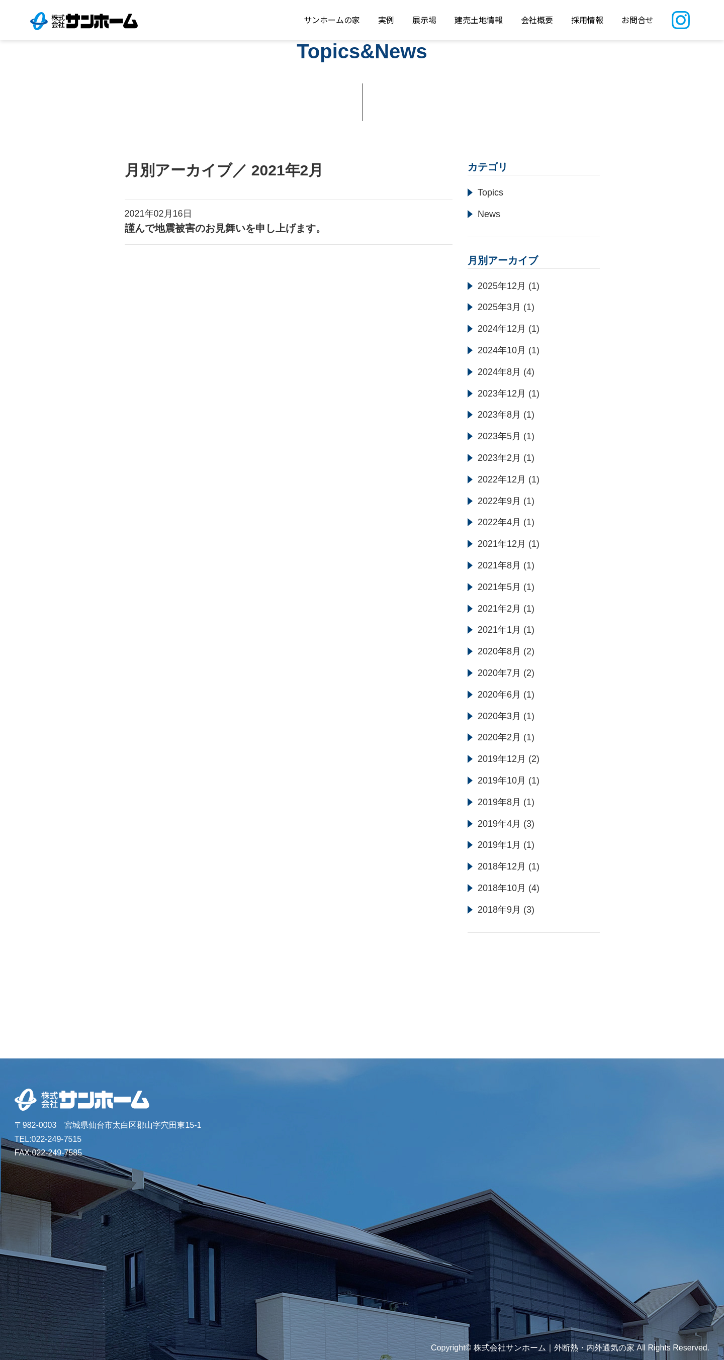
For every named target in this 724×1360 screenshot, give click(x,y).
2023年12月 (502, 393)
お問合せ (637, 20)
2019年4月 (499, 824)
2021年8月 (499, 565)
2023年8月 (499, 415)
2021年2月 (499, 609)
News (489, 214)
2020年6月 (499, 695)
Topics (490, 192)
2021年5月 (499, 587)
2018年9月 (499, 910)
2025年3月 (499, 307)
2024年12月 (502, 329)
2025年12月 (502, 286)
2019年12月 (502, 759)
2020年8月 (499, 651)
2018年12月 (502, 866)
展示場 (424, 20)
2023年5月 (499, 436)
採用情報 (587, 20)
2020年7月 (499, 673)
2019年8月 (499, 802)
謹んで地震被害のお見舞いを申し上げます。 (225, 228)
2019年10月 (502, 780)
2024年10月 (502, 350)
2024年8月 (499, 372)
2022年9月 (499, 501)
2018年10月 (502, 888)
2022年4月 (499, 522)
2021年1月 (499, 630)
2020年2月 (499, 737)
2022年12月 (502, 479)
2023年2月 (499, 458)
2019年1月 (499, 845)
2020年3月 (499, 716)
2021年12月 (502, 544)
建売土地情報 (479, 20)
